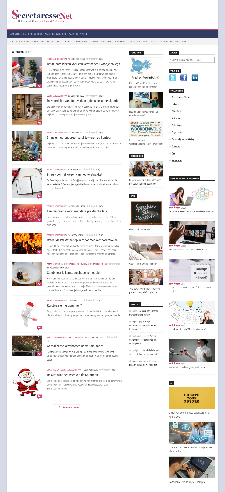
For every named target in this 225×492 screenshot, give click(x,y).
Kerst (49, 337)
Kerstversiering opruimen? (64, 305)
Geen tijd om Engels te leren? (143, 263)
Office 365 (176, 111)
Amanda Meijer (54, 264)
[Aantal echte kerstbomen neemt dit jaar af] (27, 346)
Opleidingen (81, 41)
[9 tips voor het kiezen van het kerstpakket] (27, 183)
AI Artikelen (47, 41)
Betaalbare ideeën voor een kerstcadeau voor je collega (83, 64)
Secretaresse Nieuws (57, 59)
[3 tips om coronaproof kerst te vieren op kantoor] (27, 146)
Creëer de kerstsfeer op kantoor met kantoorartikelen (82, 240)
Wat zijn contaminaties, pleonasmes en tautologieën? (142, 325)
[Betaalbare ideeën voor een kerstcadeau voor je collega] (27, 72)
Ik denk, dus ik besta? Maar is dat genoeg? (187, 329)
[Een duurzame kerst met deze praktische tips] (27, 213)
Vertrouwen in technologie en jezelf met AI (187, 367)
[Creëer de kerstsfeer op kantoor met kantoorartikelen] (27, 243)
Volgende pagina (71, 407)
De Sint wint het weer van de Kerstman (72, 375)
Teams (153, 41)
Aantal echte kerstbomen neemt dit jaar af (75, 346)
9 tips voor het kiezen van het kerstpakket (74, 174)
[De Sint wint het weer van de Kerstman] (27, 383)
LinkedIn (175, 104)
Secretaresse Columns (75, 264)
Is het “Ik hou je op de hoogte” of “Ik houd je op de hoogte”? (190, 289)
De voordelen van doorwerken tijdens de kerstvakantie (82, 101)
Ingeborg (136, 321)
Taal (145, 41)
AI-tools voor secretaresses (24, 41)
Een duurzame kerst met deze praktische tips (77, 211)
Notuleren (106, 41)
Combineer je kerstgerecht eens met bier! (74, 273)
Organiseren (60, 337)
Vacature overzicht (55, 34)
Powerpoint (120, 41)
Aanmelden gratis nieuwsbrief (26, 34)
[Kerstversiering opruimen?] (27, 314)
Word (184, 41)
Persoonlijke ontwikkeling (183, 139)
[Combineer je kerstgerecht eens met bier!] (27, 274)
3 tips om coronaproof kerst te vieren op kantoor (79, 138)
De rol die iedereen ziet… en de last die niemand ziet (191, 211)
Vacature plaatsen (79, 34)
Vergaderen (177, 160)
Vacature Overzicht (169, 41)
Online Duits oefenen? (139, 229)
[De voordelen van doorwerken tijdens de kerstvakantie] (27, 109)
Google (68, 41)
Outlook (94, 41)
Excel (59, 41)
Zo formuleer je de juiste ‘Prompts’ (187, 482)
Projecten (134, 41)
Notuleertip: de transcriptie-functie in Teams (188, 249)
